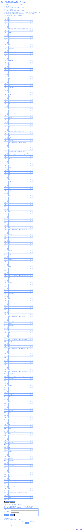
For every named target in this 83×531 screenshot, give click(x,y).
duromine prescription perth (15, 4)
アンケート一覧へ (9, 526)
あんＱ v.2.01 (79, 529)
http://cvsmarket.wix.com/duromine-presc (31, 4)
